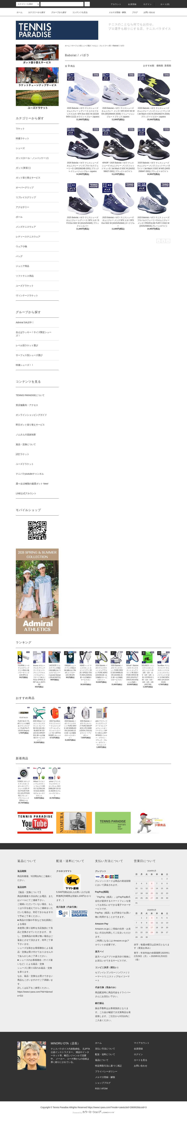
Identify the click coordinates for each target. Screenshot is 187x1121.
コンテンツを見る (78, 12)
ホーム (19, 12)
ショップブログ (103, 1083)
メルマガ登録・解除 (115, 12)
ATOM (104, 1088)
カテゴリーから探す (34, 12)
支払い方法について (105, 1048)
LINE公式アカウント (26, 493)
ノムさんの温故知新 (26, 434)
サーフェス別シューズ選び (81, 46)
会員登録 (130, 4)
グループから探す (57, 12)
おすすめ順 (148, 65)
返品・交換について (26, 444)
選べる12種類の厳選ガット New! (32, 483)
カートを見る (140, 1060)
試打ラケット (22, 454)
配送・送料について (105, 1054)
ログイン (146, 4)
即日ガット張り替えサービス (30, 424)
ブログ (133, 12)
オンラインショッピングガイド (31, 415)
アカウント (114, 4)
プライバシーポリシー (106, 1071)
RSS (97, 1088)
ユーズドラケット (25, 464)
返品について (101, 1060)
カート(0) (163, 4)
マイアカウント (141, 1043)
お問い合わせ (147, 12)
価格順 (159, 65)
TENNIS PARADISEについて (30, 395)
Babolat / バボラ (118, 46)
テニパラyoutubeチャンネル (30, 474)
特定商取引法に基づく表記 (108, 1065)
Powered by (93, 1113)
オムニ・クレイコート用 (102, 46)
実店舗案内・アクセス (27, 405)
